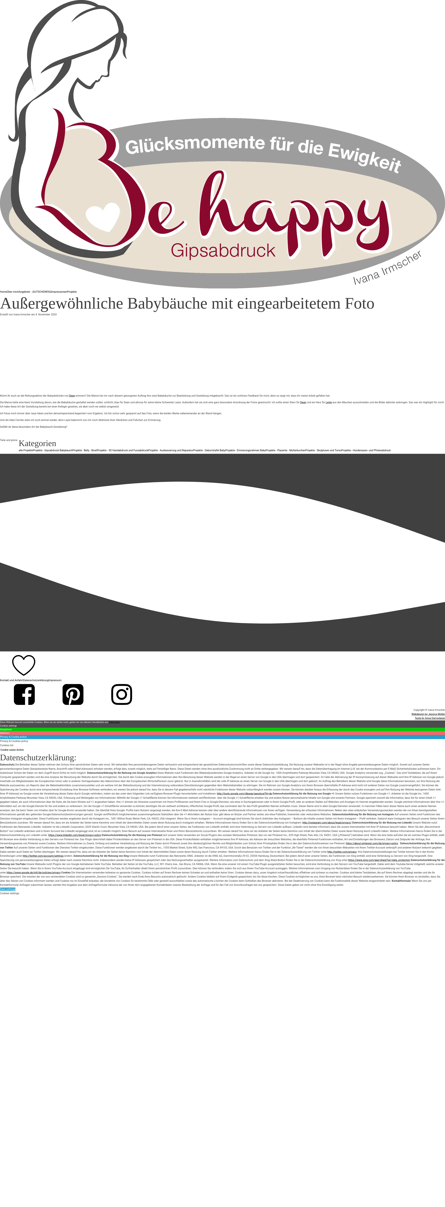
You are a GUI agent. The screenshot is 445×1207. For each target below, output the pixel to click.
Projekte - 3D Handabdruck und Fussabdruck (122, 450)
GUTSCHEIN (40, 291)
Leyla (329, 402)
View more (114, 722)
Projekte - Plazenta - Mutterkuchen (285, 450)
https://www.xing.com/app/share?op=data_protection (379, 860)
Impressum (55, 680)
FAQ (49, 291)
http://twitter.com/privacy (342, 851)
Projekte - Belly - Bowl (84, 450)
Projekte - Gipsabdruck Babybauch (52, 450)
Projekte (72, 291)
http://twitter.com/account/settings (43, 855)
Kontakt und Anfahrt (11, 680)
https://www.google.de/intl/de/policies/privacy (34, 872)
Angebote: (24, 291)
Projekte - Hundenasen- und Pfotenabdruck (366, 450)
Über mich (13, 291)
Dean (72, 395)
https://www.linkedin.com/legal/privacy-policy (74, 835)
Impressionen (59, 291)
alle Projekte (26, 450)
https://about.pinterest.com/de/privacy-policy (372, 843)
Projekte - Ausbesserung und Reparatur (170, 450)
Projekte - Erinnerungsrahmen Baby (245, 450)
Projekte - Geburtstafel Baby (209, 450)
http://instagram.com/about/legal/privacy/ (327, 822)
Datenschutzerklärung (36, 680)
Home (3, 291)
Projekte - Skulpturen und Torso (323, 450)
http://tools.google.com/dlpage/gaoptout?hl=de (244, 793)
